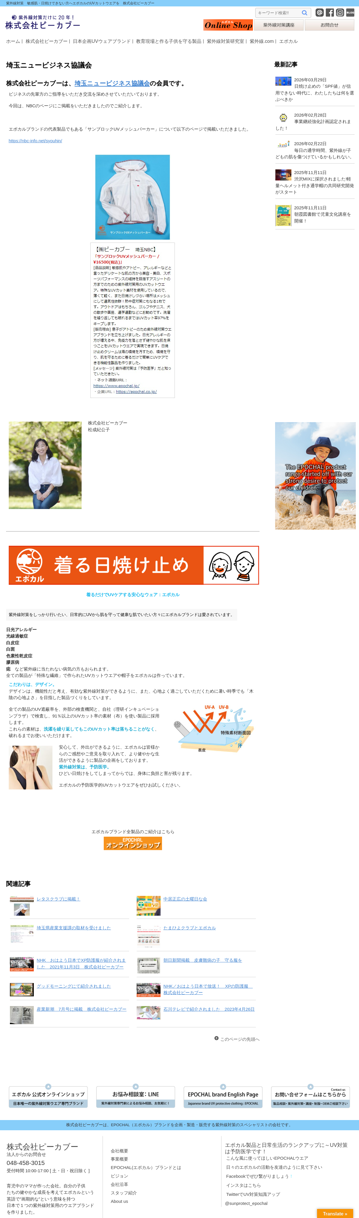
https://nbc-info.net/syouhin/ (35, 140)
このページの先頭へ (240, 1039)
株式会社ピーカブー (47, 41)
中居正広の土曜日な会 (185, 898)
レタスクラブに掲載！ (58, 898)
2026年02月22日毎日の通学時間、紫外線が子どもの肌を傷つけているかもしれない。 (314, 150)
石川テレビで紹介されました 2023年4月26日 (209, 1009)
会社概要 (119, 1150)
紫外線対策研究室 (225, 41)
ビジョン (119, 1175)
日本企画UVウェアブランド (102, 41)
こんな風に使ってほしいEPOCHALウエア (267, 1158)
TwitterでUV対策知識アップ (253, 1194)
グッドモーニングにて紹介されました (74, 986)
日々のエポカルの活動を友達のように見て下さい (274, 1167)
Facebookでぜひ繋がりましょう (257, 1176)
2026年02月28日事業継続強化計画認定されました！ (313, 122)
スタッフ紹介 (124, 1192)
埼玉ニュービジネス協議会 (112, 83)
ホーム (13, 41)
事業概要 (119, 1158)
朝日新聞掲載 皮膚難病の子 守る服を (202, 960)
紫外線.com (262, 41)
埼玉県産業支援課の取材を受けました (74, 927)
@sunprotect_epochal (246, 1203)
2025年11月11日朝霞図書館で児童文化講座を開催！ (322, 214)
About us (119, 1201)
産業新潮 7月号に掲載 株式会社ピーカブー (81, 1009)
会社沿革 (119, 1184)
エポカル (288, 41)
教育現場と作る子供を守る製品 (168, 41)
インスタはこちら (243, 1185)
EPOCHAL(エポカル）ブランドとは (146, 1167)
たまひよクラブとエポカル (189, 927)
